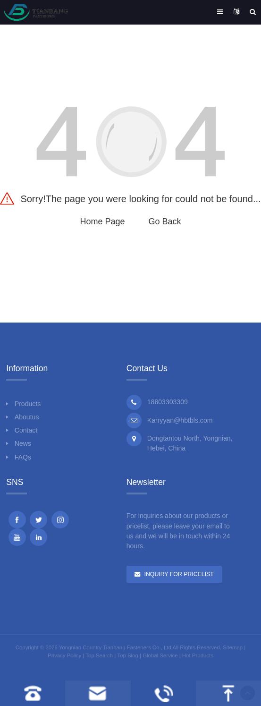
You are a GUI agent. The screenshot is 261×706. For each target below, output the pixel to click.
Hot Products (197, 655)
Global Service (160, 655)
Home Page (102, 221)
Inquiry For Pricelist (179, 574)
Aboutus (27, 417)
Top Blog (127, 655)
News (23, 443)
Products (28, 404)
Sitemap (233, 647)
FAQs (23, 457)
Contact (26, 430)
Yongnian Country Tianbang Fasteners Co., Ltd (115, 647)
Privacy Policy (64, 655)
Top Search (99, 655)
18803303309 (167, 402)
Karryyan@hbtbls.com (180, 420)
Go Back (165, 221)
